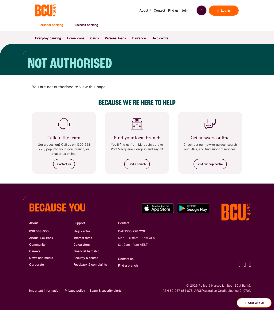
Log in (223, 10)
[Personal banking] (51, 26)
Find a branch (128, 265)
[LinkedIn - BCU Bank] (250, 264)
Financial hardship (86, 251)
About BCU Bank (41, 238)
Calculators (81, 244)
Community (37, 244)
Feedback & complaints (90, 264)
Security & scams (85, 258)
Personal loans (115, 38)
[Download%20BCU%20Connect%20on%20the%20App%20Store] (158, 208)
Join (184, 10)
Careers (34, 251)
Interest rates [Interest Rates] (82, 238)
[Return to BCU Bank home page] (45, 10)
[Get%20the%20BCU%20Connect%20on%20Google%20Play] (193, 208)
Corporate (36, 264)
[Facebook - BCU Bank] (239, 264)
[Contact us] (64, 164)
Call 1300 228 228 (131, 231)
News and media (41, 258)
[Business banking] (84, 26)
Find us (173, 10)
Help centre (160, 38)
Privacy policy (75, 291)
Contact (159, 10)
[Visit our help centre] (210, 164)
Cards (94, 38)
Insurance (139, 38)
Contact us (125, 259)
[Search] (201, 10)
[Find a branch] (137, 164)
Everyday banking (48, 38)
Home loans (75, 38)
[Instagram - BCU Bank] (245, 264)
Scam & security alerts (105, 291)
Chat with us (254, 302)
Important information (44, 291)
